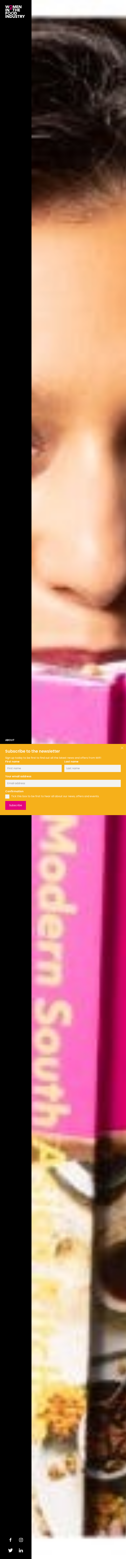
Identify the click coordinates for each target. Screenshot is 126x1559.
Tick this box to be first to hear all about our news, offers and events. (55, 796)
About (9, 740)
